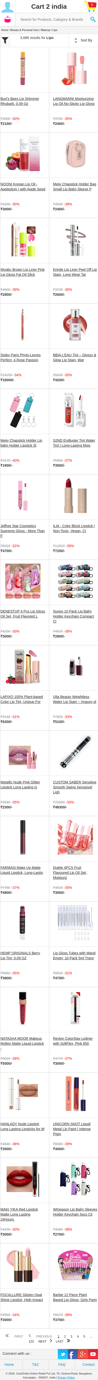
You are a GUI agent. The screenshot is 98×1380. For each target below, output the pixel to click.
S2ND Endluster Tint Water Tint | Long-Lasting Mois (74, 442)
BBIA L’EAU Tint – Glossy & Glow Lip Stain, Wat (74, 357)
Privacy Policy (66, 1377)
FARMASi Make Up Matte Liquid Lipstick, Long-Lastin (22, 870)
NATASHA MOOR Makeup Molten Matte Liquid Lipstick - (22, 1043)
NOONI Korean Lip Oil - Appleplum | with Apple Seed (23, 186)
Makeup (45, 30)
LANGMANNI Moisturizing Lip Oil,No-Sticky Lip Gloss (74, 101)
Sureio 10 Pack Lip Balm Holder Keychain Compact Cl (73, 616)
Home (4, 30)
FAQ (61, 1365)
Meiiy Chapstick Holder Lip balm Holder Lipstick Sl (21, 442)
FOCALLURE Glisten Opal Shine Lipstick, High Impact (22, 1297)
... (91, 1336)
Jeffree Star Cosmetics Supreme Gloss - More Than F (23, 531)
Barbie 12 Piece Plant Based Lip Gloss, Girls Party (75, 1297)
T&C (35, 1365)
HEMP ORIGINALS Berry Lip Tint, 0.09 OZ (20, 955)
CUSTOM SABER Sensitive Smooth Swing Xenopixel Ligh (74, 787)
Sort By (83, 40)
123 (31, 1341)
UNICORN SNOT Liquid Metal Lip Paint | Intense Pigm (72, 1129)
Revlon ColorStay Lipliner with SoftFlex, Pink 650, (73, 1040)
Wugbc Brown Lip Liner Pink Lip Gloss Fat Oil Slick (23, 272)
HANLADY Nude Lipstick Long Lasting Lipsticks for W (22, 1126)
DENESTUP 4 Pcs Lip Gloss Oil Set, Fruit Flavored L (23, 613)
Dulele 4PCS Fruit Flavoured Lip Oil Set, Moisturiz (70, 873)
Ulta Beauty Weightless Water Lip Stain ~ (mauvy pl (74, 699)
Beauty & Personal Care (24, 30)
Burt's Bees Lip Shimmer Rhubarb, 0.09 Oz (20, 101)
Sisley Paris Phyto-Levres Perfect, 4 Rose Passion (21, 357)
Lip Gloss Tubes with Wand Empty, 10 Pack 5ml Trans (74, 955)
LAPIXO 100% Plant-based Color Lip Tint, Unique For (22, 699)
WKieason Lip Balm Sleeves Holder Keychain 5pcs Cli (75, 1211)
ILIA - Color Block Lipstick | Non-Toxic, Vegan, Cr (74, 528)
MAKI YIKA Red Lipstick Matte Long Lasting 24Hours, (19, 1214)
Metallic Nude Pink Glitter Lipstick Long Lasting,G (20, 784)
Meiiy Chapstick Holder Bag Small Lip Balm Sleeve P (74, 186)
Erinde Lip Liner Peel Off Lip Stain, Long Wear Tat (75, 272)
